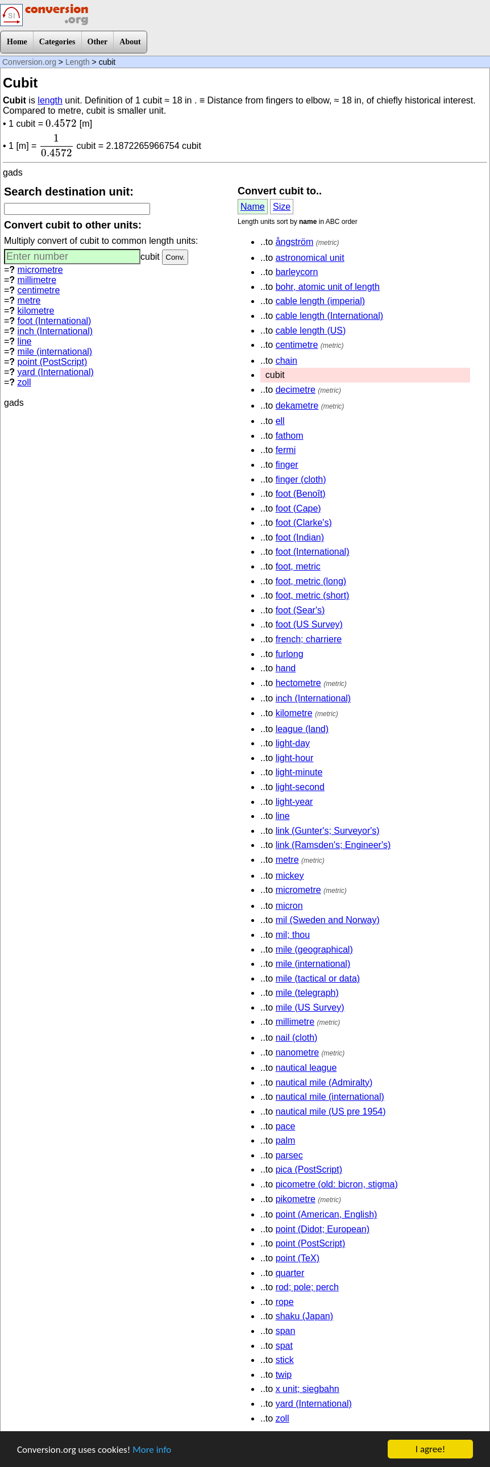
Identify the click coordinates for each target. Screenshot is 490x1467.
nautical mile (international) (330, 1097)
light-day (293, 743)
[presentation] (61, 123)
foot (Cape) (298, 508)
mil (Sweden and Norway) (328, 920)
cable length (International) (329, 316)
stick (285, 1360)
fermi (286, 450)
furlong (290, 654)
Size (281, 206)
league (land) (302, 729)
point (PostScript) (53, 362)
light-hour (295, 758)
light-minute (299, 772)
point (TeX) (297, 1258)
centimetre (39, 290)
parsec (289, 1155)
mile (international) (55, 351)
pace (286, 1126)
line (25, 341)
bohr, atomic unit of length (328, 287)
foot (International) (55, 321)
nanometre (297, 1052)
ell (280, 421)
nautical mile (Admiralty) (324, 1082)
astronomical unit (310, 258)
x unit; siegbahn (307, 1389)
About (129, 42)
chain (286, 360)
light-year (294, 802)
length (50, 100)
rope (285, 1302)
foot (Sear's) (300, 610)
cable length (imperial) (320, 301)
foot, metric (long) (311, 581)
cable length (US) (311, 330)
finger (287, 464)
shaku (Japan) (304, 1316)
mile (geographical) (314, 949)
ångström (295, 242)
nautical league (306, 1068)
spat (284, 1345)
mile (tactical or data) (318, 978)
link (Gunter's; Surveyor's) (328, 831)
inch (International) (55, 331)
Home (17, 42)
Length (77, 62)
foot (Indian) (300, 537)
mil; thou (293, 935)
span (286, 1331)
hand (286, 668)
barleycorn (297, 272)
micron (289, 906)
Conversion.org (29, 62)
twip (284, 1374)
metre (29, 300)
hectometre (298, 683)
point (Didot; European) (322, 1229)
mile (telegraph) (307, 993)
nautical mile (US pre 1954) (331, 1111)
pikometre (295, 1199)
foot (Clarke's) (304, 522)
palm (286, 1140)
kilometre (36, 310)
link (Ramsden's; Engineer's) (333, 845)
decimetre (295, 389)
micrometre (40, 270)
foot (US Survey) (309, 624)
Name (252, 206)
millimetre (37, 280)
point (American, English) (326, 1214)
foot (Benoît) (301, 493)
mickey (290, 875)
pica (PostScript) (309, 1169)
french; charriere (309, 639)
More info (151, 1451)
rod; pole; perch (307, 1287)
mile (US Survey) (310, 1007)
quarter (290, 1273)
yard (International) (56, 372)
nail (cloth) (297, 1037)
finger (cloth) (301, 479)
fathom (290, 435)
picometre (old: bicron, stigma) (337, 1184)
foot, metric (298, 566)
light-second (300, 787)
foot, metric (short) (313, 595)
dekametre (297, 405)
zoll (24, 382)
